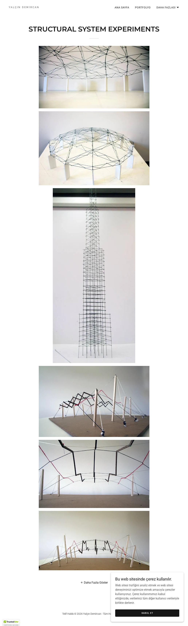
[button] (168, 7)
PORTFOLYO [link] (143, 7)
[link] (50, 7)
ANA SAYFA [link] (122, 7)
